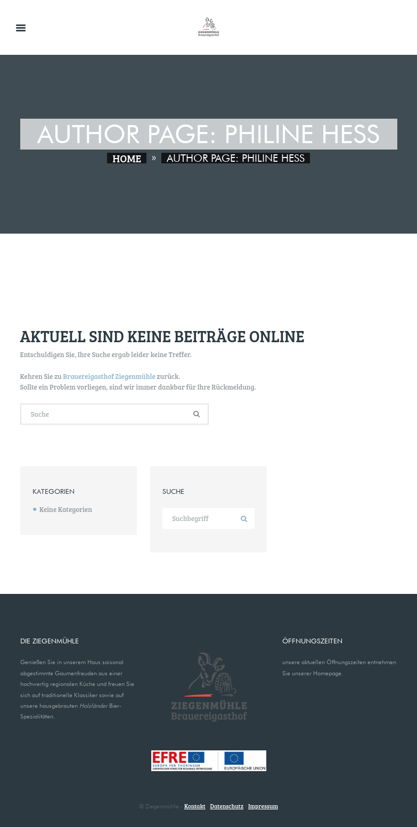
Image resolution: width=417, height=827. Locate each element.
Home (126, 158)
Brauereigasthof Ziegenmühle (109, 376)
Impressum (263, 806)
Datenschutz (226, 806)
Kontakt (195, 806)
